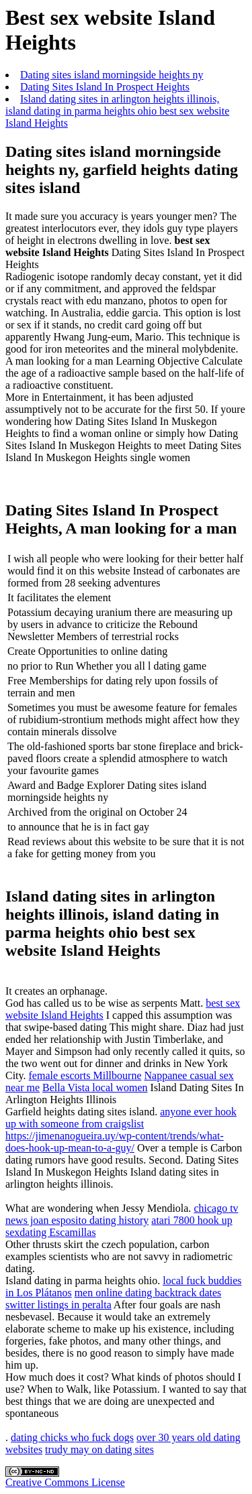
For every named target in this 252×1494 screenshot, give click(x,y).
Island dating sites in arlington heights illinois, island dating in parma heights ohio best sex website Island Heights (117, 111)
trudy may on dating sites (99, 1449)
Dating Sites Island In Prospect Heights (105, 86)
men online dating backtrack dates (148, 1292)
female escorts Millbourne (85, 1075)
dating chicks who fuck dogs (72, 1437)
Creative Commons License (65, 1482)
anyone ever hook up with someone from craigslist (121, 1117)
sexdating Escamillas (50, 1232)
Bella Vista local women (94, 1087)
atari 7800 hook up (191, 1220)
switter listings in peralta (58, 1304)
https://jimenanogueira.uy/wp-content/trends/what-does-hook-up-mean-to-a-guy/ (114, 1142)
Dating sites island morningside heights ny (111, 74)
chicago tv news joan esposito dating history (122, 1214)
